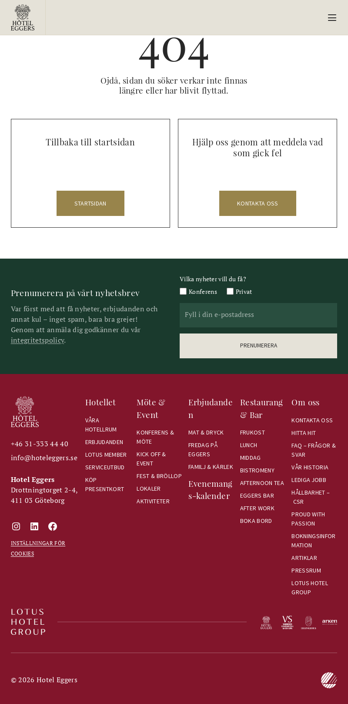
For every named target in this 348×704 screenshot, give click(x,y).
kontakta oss (257, 203)
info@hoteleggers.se (44, 457)
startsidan (90, 203)
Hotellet (100, 402)
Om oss (305, 402)
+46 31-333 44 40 (39, 443)
